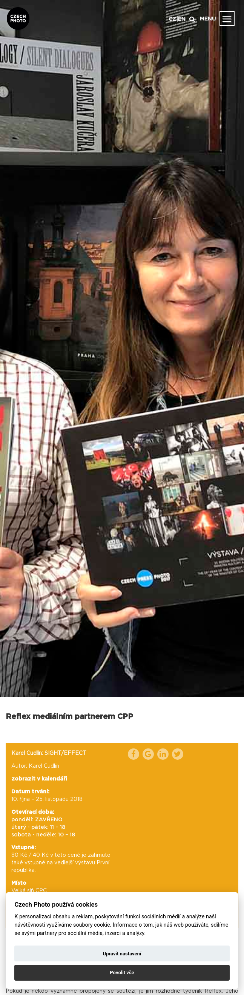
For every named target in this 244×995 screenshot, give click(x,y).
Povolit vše (122, 972)
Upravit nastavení (122, 953)
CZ (172, 19)
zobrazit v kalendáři (39, 779)
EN (182, 19)
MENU (208, 19)
